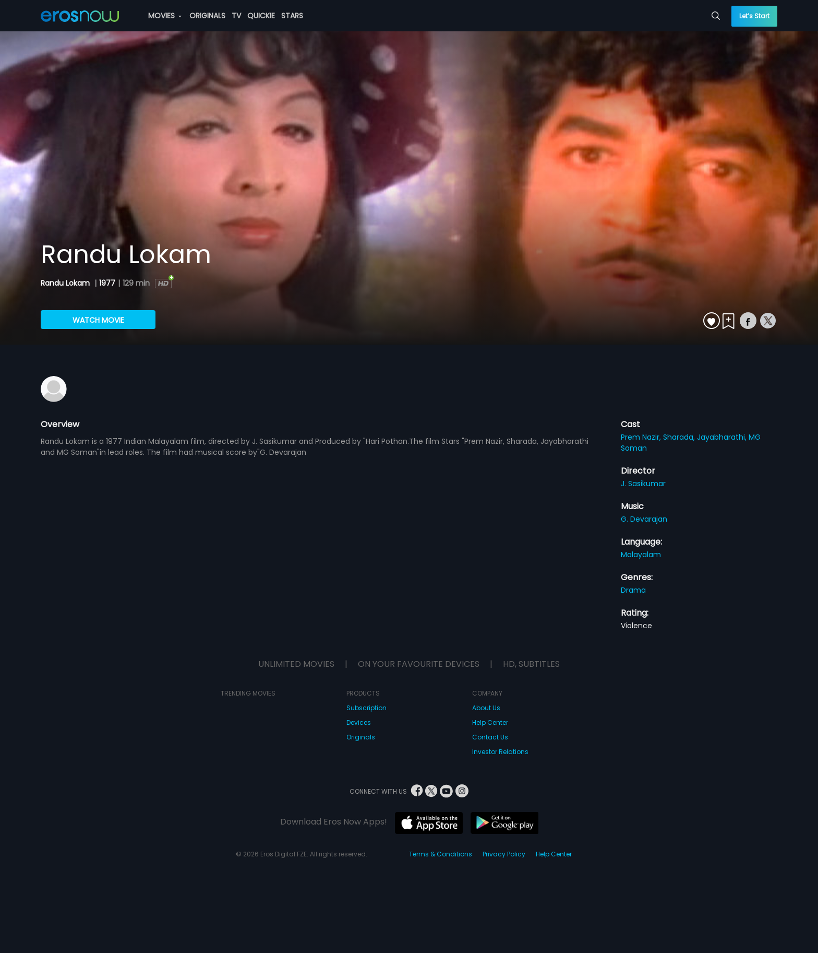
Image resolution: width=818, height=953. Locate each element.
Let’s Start (754, 15)
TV (236, 15)
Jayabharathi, (723, 437)
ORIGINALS (207, 15)
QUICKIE (261, 15)
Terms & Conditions (440, 854)
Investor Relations (500, 751)
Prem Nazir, (642, 437)
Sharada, (680, 437)
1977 (107, 283)
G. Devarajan (644, 519)
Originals (360, 737)
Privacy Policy (504, 854)
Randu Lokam (66, 283)
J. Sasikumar (643, 483)
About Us (486, 707)
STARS (292, 15)
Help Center (490, 722)
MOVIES (165, 15)
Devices (358, 722)
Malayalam (641, 554)
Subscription (366, 707)
